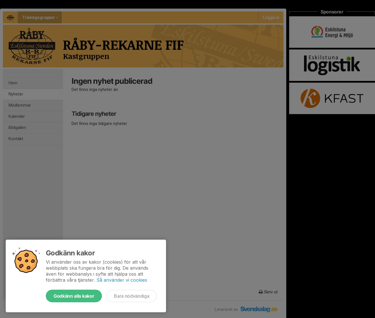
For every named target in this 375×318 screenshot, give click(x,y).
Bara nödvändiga (131, 296)
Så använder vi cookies (121, 280)
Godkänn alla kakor (74, 296)
